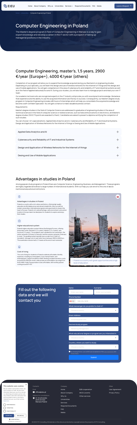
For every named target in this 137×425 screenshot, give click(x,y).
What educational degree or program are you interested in (92, 333)
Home (30, 6)
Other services (84, 396)
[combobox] (72, 301)
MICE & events (84, 393)
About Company (40, 6)
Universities (59, 6)
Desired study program (78, 324)
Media (99, 6)
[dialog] (15, 403)
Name (71, 288)
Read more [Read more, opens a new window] (6, 401)
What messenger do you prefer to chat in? (86, 306)
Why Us (63, 396)
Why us (50, 6)
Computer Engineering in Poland (40, 13)
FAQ (93, 6)
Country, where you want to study (82, 343)
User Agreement (109, 352)
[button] (93, 310)
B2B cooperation (85, 389)
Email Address (74, 315)
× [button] (26, 384)
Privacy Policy (74, 353)
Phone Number (75, 297)
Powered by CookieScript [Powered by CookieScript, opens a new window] (14, 421)
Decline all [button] (20, 415)
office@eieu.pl (40, 392)
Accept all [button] (9, 415)
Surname (97, 288)
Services (68, 6)
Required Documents (82, 6)
